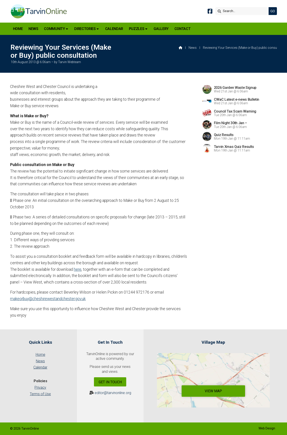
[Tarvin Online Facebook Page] (210, 12)
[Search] (243, 11)
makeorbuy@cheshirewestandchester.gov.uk (48, 298)
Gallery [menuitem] (161, 29)
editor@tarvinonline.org (113, 393)
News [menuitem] (33, 29)
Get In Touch (110, 382)
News (193, 47)
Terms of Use (40, 394)
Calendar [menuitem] (114, 29)
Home (40, 354)
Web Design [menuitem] (267, 428)
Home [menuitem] (18, 29)
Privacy (40, 387)
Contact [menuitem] (182, 29)
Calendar (40, 367)
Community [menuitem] (54, 29)
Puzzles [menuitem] (136, 29)
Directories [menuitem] (85, 29)
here (77, 269)
